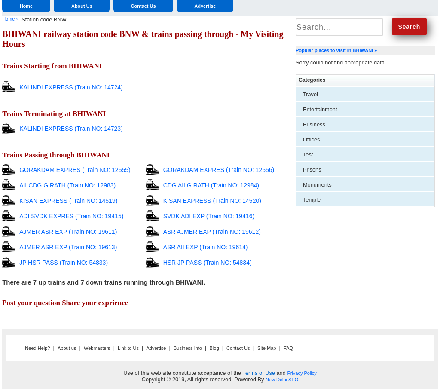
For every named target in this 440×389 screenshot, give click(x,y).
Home (26, 6)
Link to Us (128, 348)
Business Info (188, 348)
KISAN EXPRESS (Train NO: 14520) (212, 200)
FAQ (288, 348)
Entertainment (320, 109)
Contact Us (143, 6)
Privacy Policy (301, 373)
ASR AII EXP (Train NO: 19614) (205, 247)
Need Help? (37, 348)
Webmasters (97, 348)
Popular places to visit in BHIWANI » (336, 50)
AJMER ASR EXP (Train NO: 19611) (68, 231)
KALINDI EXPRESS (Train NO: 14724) (71, 87)
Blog (214, 348)
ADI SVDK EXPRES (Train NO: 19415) (71, 216)
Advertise (205, 6)
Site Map (266, 348)
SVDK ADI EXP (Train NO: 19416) (208, 216)
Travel (310, 94)
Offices (311, 139)
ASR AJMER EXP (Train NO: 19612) (212, 231)
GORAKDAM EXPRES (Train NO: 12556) (219, 169)
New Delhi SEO (282, 379)
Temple (312, 199)
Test (308, 154)
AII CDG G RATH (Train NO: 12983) (67, 185)
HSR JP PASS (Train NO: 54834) (207, 262)
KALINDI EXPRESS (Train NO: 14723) (71, 128)
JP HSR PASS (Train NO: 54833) (63, 262)
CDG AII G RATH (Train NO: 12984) (211, 185)
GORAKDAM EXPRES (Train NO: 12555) (75, 169)
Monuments (317, 184)
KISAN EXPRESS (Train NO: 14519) (68, 200)
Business (314, 124)
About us (67, 348)
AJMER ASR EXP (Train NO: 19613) (68, 247)
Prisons (312, 169)
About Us (81, 6)
